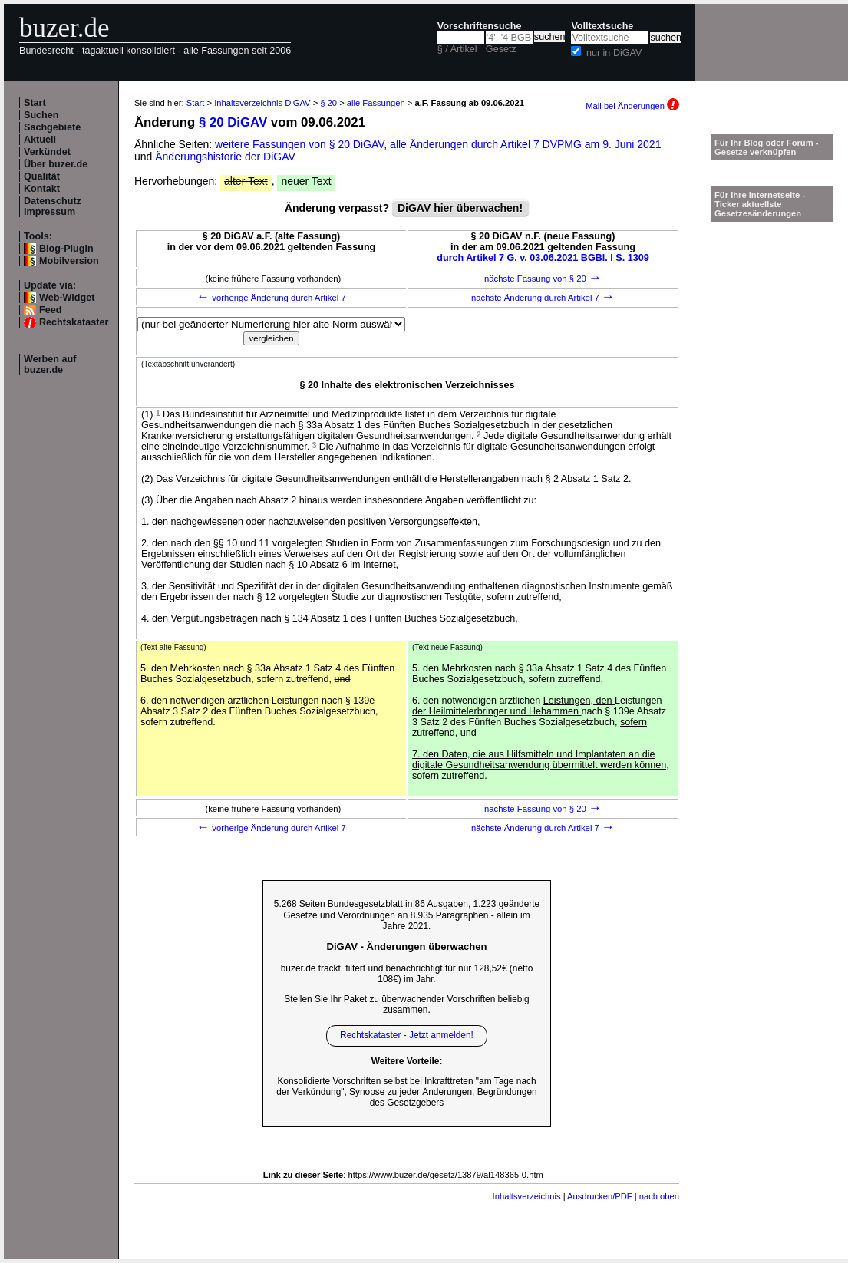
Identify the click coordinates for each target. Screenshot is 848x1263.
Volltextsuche (602, 26)
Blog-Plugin (66, 248)
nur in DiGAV (614, 53)
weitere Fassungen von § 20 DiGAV (299, 144)
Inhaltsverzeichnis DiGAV (262, 102)
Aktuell (40, 139)
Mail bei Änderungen (632, 105)
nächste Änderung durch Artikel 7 (543, 297)
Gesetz (501, 49)
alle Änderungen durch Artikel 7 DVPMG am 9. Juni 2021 (525, 144)
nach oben (659, 1196)
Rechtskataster (73, 322)
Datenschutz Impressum (52, 206)
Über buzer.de (55, 164)
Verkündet (47, 152)
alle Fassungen (376, 102)
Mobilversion (69, 261)
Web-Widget (66, 297)
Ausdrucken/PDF (599, 1196)
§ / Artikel (457, 49)
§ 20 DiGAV (233, 122)
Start (35, 102)
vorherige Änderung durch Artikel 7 (271, 297)
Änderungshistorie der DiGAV (225, 156)
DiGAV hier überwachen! (460, 208)
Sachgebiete (52, 127)
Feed (50, 310)
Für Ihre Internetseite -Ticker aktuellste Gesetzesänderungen (759, 204)
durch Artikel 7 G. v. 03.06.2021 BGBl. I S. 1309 (543, 257)
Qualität (42, 176)
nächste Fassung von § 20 (543, 278)
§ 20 (328, 102)
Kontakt (42, 188)
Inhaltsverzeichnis (527, 1196)
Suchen (41, 115)
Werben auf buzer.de (50, 364)
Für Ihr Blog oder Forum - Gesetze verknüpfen (766, 147)
